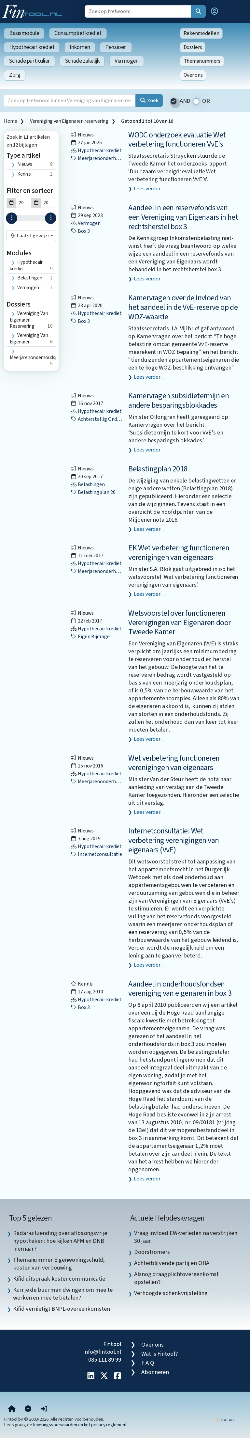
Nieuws (24, 164)
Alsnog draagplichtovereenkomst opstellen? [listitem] (176, 1278)
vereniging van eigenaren (29, 339)
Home (10, 121)
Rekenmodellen (201, 33)
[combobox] (31, 235)
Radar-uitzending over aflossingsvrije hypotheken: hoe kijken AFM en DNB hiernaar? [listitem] (60, 1241)
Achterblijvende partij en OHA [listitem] (171, 1263)
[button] (214, 11)
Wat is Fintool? (159, 1354)
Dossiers (193, 47)
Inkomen (80, 47)
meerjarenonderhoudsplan (37, 357)
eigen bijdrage (90, 636)
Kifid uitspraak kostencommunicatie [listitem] (59, 1278)
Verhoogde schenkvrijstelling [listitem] (170, 1293)
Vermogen (126, 61)
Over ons (193, 75)
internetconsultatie (96, 854)
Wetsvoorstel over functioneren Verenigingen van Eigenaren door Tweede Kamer (179, 623)
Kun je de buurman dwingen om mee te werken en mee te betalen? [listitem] (63, 1294)
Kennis (24, 174)
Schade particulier (29, 61)
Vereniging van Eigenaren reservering (69, 121)
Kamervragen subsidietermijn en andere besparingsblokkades (178, 400)
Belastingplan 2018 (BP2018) (106, 492)
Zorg (14, 75)
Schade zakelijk (82, 61)
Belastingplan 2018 (157, 469)
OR (206, 101)
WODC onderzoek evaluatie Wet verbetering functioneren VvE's (177, 139)
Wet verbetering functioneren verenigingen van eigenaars (173, 762)
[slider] (11, 218)
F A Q (147, 1363)
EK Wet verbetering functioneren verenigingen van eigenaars (178, 552)
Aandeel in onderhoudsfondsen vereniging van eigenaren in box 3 (179, 988)
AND (185, 101)
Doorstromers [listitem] (152, 1252)
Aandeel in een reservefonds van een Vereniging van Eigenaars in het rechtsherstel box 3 (183, 217)
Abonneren (155, 1372)
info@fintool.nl (102, 1352)
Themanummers (202, 61)
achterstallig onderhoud (101, 419)
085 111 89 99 (104, 1359)
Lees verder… (149, 189)
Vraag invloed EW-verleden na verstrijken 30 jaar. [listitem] (185, 1237)
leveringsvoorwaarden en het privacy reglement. (80, 1424)
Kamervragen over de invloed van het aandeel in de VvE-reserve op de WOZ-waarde (183, 307)
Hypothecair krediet (31, 47)
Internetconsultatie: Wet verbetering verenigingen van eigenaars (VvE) (173, 840)
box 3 (80, 231)
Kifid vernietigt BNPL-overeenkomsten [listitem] (61, 1308)
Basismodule (24, 33)
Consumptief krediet (77, 33)
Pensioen (115, 47)
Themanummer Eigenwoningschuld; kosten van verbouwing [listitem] (59, 1264)
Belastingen (29, 277)
